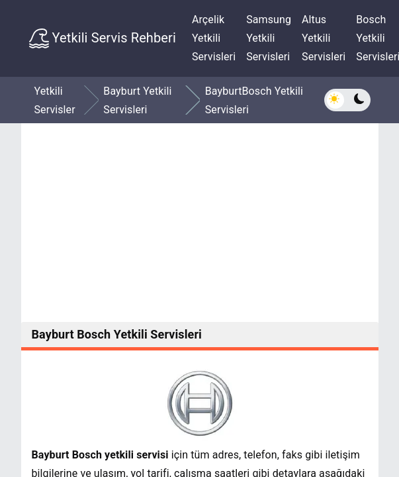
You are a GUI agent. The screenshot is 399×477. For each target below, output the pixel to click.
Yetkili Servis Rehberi (102, 38)
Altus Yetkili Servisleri (323, 38)
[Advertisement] (199, 222)
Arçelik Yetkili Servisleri (214, 38)
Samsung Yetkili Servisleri (268, 38)
